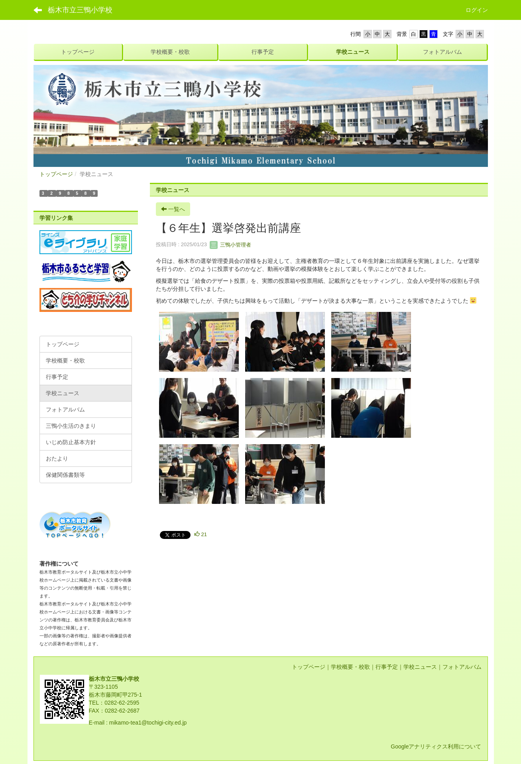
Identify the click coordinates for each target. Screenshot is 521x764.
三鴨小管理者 (230, 245)
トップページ (56, 174)
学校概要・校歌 (350, 667)
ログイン (477, 10)
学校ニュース (420, 667)
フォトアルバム (462, 667)
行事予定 (387, 667)
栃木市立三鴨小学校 (80, 10)
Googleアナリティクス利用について (436, 746)
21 (201, 534)
